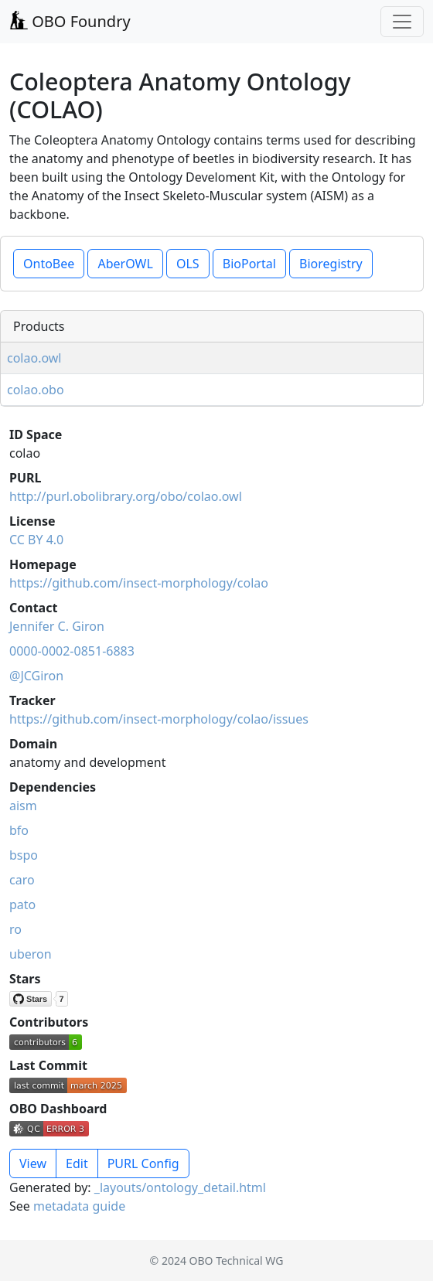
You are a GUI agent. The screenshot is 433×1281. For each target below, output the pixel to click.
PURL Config (143, 1163)
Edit (77, 1163)
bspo (23, 855)
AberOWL (124, 263)
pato (22, 904)
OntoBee (48, 263)
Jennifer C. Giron (56, 626)
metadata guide (79, 1206)
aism (23, 805)
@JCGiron (36, 675)
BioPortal (249, 263)
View (32, 1163)
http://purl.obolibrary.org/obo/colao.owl (125, 496)
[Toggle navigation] (402, 21)
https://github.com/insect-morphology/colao (138, 582)
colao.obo (35, 389)
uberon (30, 953)
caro (22, 879)
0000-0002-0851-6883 (72, 650)
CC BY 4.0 (36, 539)
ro (15, 929)
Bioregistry (331, 263)
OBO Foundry (70, 21)
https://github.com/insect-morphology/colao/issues (159, 718)
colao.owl (34, 357)
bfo (19, 830)
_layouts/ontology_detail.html (180, 1187)
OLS (187, 263)
